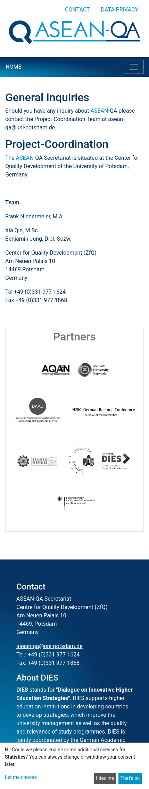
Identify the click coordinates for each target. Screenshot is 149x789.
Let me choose (21, 777)
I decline (105, 778)
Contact (77, 9)
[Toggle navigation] (133, 67)
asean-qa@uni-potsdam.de (49, 646)
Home (13, 66)
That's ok (130, 778)
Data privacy (119, 9)
